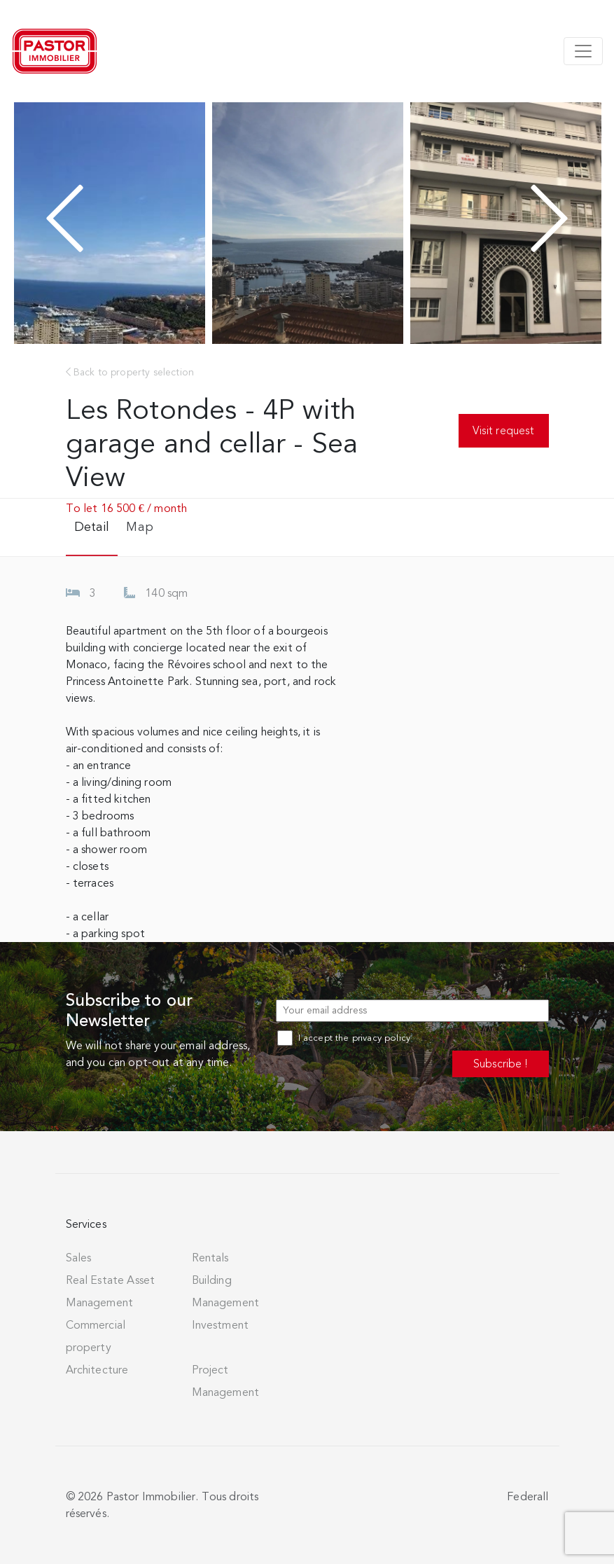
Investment (220, 1325)
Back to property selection (130, 372)
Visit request (503, 430)
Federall (527, 1497)
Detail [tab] (92, 526)
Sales (79, 1258)
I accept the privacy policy (343, 1038)
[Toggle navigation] (583, 51)
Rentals (210, 1258)
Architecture (97, 1370)
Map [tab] (139, 526)
